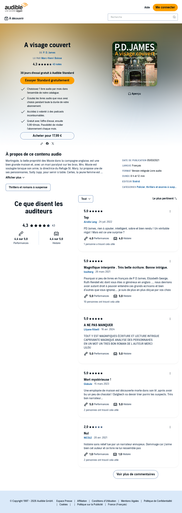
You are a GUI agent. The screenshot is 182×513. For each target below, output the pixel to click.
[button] (41, 143)
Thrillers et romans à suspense (28, 187)
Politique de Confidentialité (158, 501)
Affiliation (82, 501)
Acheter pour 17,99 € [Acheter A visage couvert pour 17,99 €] (47, 136)
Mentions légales (130, 501)
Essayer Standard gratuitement (47, 80)
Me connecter (165, 7)
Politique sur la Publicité (90, 504)
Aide (147, 7)
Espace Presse (64, 501)
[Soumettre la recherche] (175, 17)
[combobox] (143, 17)
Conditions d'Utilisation (104, 501)
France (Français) (117, 504)
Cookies (63, 504)
